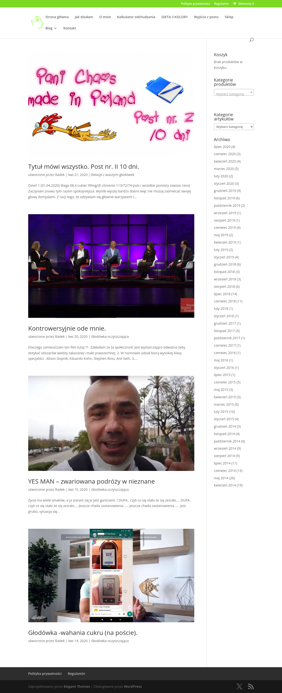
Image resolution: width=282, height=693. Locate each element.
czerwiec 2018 (225, 301)
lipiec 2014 (222, 463)
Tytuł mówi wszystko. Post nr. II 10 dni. (83, 166)
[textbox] (234, 94)
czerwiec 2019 (225, 227)
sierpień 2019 (224, 220)
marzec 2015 (224, 404)
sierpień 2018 (224, 286)
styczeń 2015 (224, 419)
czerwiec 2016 (225, 352)
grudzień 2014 (225, 426)
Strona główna (57, 17)
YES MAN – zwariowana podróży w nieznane (91, 481)
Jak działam (84, 17)
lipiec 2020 (222, 146)
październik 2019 (227, 205)
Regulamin (221, 4)
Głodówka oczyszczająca (110, 336)
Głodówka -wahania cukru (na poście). (82, 632)
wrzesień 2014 (225, 448)
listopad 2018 (224, 271)
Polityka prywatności (195, 4)
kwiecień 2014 (225, 485)
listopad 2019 (224, 198)
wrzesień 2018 (225, 279)
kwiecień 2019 (225, 242)
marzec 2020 (224, 168)
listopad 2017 (224, 330)
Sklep (229, 17)
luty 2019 (221, 249)
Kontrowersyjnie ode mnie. (67, 328)
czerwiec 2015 (225, 382)
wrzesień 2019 (225, 213)
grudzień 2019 (225, 190)
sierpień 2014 (224, 455)
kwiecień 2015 (225, 397)
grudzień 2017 (225, 323)
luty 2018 (221, 308)
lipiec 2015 (222, 374)
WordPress (133, 686)
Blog (48, 28)
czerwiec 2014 (225, 470)
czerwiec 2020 (225, 154)
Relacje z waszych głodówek (112, 174)
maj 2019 (221, 235)
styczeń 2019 (224, 257)
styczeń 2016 (224, 367)
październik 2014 (227, 441)
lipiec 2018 (222, 294)
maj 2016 (221, 360)
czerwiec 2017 (225, 345)
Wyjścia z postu (206, 17)
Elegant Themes (77, 686)
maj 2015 (221, 389)
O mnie (105, 17)
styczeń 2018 (224, 316)
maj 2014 (221, 478)
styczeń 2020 (224, 183)
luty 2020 (221, 176)
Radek (60, 174)
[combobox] (234, 92)
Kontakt (69, 28)
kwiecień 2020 (225, 161)
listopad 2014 (224, 433)
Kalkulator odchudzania (136, 17)
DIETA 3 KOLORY (175, 17)
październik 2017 (227, 338)
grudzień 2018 (225, 264)
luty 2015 (221, 411)
